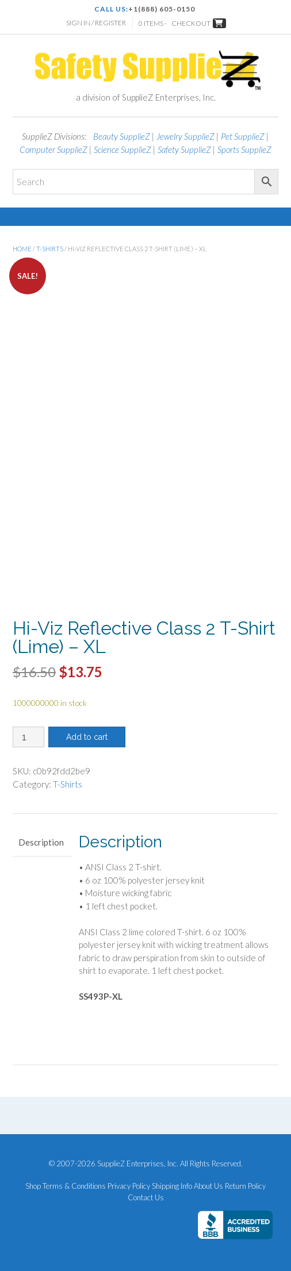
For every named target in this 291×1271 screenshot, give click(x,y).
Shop (33, 1186)
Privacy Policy (129, 1186)
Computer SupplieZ (53, 149)
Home (22, 248)
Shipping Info (172, 1186)
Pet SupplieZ (243, 136)
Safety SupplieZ (184, 149)
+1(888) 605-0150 (161, 9)
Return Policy (245, 1186)
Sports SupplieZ (244, 149)
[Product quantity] (28, 737)
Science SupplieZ (122, 149)
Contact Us (146, 1197)
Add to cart (87, 737)
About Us (208, 1186)
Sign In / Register (96, 22)
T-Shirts (49, 248)
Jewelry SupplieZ (185, 136)
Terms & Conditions (74, 1186)
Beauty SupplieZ (121, 136)
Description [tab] (41, 842)
